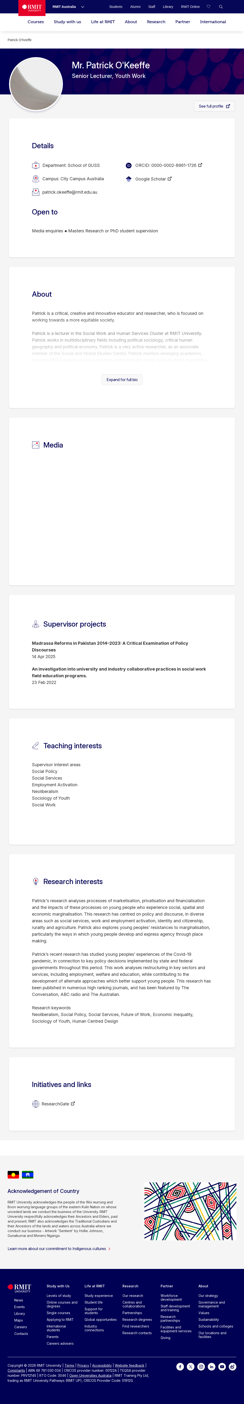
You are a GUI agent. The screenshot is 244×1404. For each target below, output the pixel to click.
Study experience (99, 1296)
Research (156, 21)
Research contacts (137, 1333)
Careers (20, 1327)
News (18, 1300)
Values (203, 1313)
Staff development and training (175, 1308)
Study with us (67, 21)
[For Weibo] (232, 1366)
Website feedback (129, 1365)
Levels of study (59, 1296)
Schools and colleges (215, 1326)
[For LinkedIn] (211, 1366)
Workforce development (171, 1297)
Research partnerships (170, 1318)
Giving (165, 1338)
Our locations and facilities (212, 1335)
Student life (94, 1302)
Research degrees (137, 1319)
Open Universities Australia (90, 1375)
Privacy (83, 1365)
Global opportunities (101, 1319)
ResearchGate (55, 1103)
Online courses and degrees (62, 1304)
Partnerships (132, 1313)
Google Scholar (150, 178)
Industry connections (94, 1328)
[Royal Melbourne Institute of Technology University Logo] (32, 8)
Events (19, 1307)
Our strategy (208, 1296)
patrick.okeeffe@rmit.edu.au (69, 192)
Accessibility (102, 1365)
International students (56, 1328)
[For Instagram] (201, 1366)
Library (19, 1313)
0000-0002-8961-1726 (173, 165)
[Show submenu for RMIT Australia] (80, 7)
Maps (18, 1320)
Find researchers (135, 1326)
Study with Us (58, 1286)
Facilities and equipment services (176, 1329)
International (213, 21)
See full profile (211, 106)
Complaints (16, 1370)
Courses (36, 21)
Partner (182, 21)
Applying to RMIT (60, 1319)
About (131, 21)
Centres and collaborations (133, 1304)
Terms (69, 1365)
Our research (132, 1296)
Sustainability (208, 1319)
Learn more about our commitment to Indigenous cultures (59, 1248)
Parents (53, 1337)
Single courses (58, 1313)
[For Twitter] (190, 1366)
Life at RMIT (103, 21)
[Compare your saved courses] (211, 6)
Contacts (21, 1334)
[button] (221, 7)
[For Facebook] (180, 1366)
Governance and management (211, 1304)
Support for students (94, 1311)
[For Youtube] (222, 1366)
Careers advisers (60, 1343)
